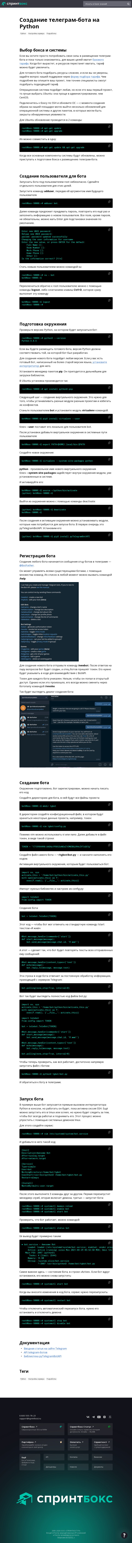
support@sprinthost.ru (30, 1418)
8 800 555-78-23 (27, 1415)
